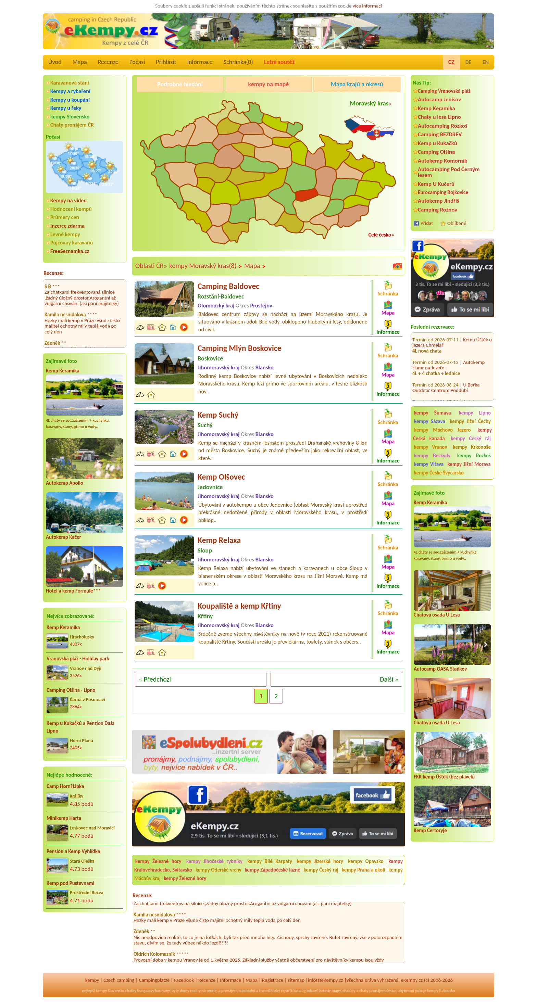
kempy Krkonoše (472, 447)
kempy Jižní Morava (469, 464)
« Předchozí (155, 679)
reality (195, 990)
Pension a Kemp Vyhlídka (73, 851)
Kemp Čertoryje (430, 830)
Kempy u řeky (65, 108)
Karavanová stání (69, 82)
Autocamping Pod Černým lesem (449, 172)
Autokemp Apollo (64, 483)
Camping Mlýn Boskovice (240, 348)
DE (468, 62)
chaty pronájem (372, 990)
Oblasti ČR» (151, 266)
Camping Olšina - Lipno (71, 690)
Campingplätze (154, 980)
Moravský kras (369, 103)
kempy (92, 980)
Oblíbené (456, 223)
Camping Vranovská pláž (444, 91)
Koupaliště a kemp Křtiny (239, 606)
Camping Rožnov (437, 209)
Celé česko (380, 234)
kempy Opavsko (365, 861)
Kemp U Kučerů (436, 184)
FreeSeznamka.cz (69, 251)
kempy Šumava (432, 413)
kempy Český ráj (471, 438)
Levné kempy (65, 234)
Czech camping (118, 980)
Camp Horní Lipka (65, 786)
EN (486, 62)
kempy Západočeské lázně (272, 870)
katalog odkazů (306, 990)
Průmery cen (64, 217)
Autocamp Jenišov (439, 99)
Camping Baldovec (228, 286)
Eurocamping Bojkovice (443, 192)
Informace (199, 62)
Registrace (272, 980)
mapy (336, 990)
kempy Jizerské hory (320, 861)
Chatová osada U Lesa (437, 615)
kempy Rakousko (441, 990)
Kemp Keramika (62, 371)
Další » (389, 679)
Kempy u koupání (70, 100)
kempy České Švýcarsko (439, 473)
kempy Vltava (429, 464)
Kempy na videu (68, 200)
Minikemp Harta (64, 818)
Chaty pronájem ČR (72, 125)
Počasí (137, 62)
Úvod (54, 62)
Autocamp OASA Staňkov (440, 669)
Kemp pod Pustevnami (70, 883)
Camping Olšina (436, 151)
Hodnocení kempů (71, 209)
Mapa (79, 62)
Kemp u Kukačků (437, 143)
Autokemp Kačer (63, 537)
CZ (451, 62)
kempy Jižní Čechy (470, 421)
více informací (367, 6)
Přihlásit (166, 62)
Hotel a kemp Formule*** (73, 591)
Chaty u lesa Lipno (439, 117)
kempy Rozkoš (474, 456)
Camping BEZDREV (440, 134)
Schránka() (238, 62)
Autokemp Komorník (442, 160)
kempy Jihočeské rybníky (214, 861)
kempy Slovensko (69, 116)
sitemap (296, 980)
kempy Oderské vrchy (218, 870)
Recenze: (53, 273)
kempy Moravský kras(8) (205, 266)
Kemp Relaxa (219, 540)
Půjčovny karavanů (71, 242)
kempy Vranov (430, 447)
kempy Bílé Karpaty (270, 861)
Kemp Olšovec (221, 477)
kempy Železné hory (158, 861)
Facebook (184, 980)
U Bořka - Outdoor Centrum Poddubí (447, 377)
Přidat (427, 223)
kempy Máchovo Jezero (442, 430)
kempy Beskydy (432, 456)
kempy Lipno (475, 413)
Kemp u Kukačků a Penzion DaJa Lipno (81, 727)
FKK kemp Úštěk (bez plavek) (444, 777)
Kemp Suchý (218, 415)
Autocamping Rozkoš (442, 125)
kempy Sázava (429, 421)
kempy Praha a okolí (363, 870)
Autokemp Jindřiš (438, 200)
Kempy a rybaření (70, 91)
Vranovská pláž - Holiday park (78, 659)
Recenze (108, 62)
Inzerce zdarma (67, 226)
